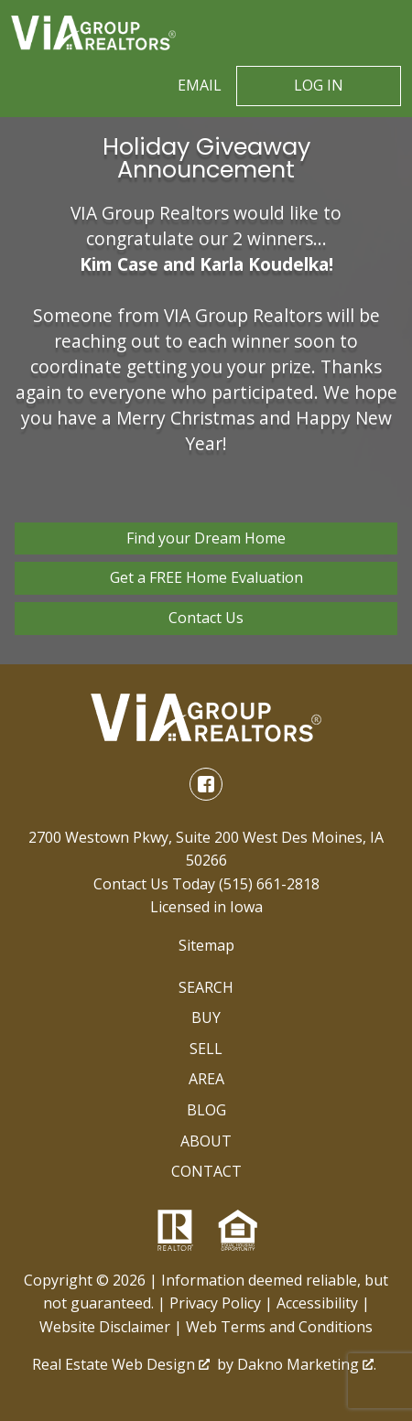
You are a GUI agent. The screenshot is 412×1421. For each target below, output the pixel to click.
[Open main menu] (379, 33)
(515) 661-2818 (269, 884)
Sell (206, 1049)
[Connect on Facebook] (206, 784)
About (206, 1141)
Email (200, 85)
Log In (318, 85)
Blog (206, 1110)
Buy (206, 1017)
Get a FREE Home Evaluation (206, 577)
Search (206, 987)
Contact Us (206, 618)
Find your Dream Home (206, 538)
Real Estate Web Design (121, 1364)
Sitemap (206, 945)
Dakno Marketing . (306, 1364)
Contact (206, 1171)
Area (206, 1079)
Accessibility (317, 1303)
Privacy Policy (215, 1303)
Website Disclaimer (104, 1327)
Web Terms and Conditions (279, 1327)
